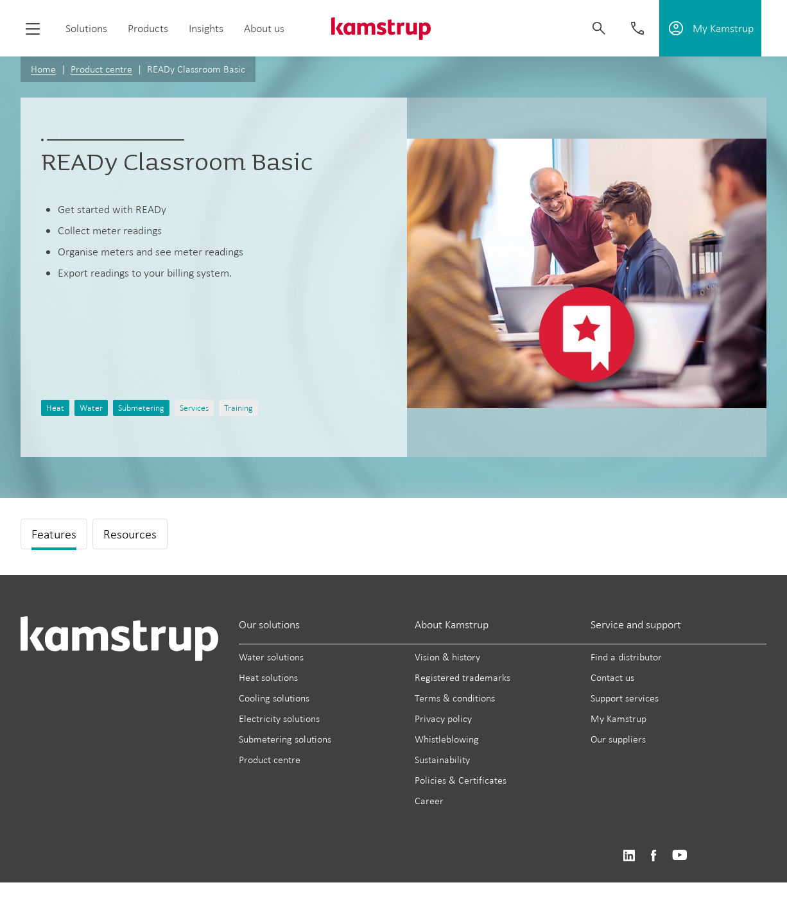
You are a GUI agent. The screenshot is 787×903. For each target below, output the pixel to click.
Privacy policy (443, 718)
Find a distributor (626, 657)
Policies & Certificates (460, 780)
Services (194, 407)
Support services (625, 698)
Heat (55, 407)
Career (429, 801)
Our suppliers (618, 739)
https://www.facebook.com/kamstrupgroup (653, 856)
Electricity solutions (279, 718)
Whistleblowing (447, 739)
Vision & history (447, 657)
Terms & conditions (455, 698)
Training (238, 407)
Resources (130, 534)
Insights (206, 28)
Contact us (612, 677)
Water (91, 407)
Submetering (141, 407)
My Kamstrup (618, 718)
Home (43, 69)
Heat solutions (268, 677)
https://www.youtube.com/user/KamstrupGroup (680, 856)
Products (148, 28)
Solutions (86, 28)
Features (53, 534)
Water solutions (271, 657)
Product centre (101, 69)
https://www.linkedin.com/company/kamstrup (629, 856)
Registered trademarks (462, 677)
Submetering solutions (285, 739)
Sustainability (442, 759)
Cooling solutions (274, 698)
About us (264, 28)
